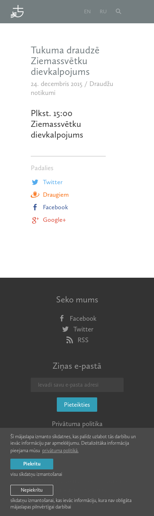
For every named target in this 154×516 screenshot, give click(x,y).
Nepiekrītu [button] (32, 490)
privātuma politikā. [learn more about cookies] (60, 451)
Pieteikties (77, 404)
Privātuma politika (77, 424)
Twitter (47, 182)
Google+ (48, 219)
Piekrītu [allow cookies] (31, 464)
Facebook (49, 207)
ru (103, 11)
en (87, 11)
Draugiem (50, 194)
